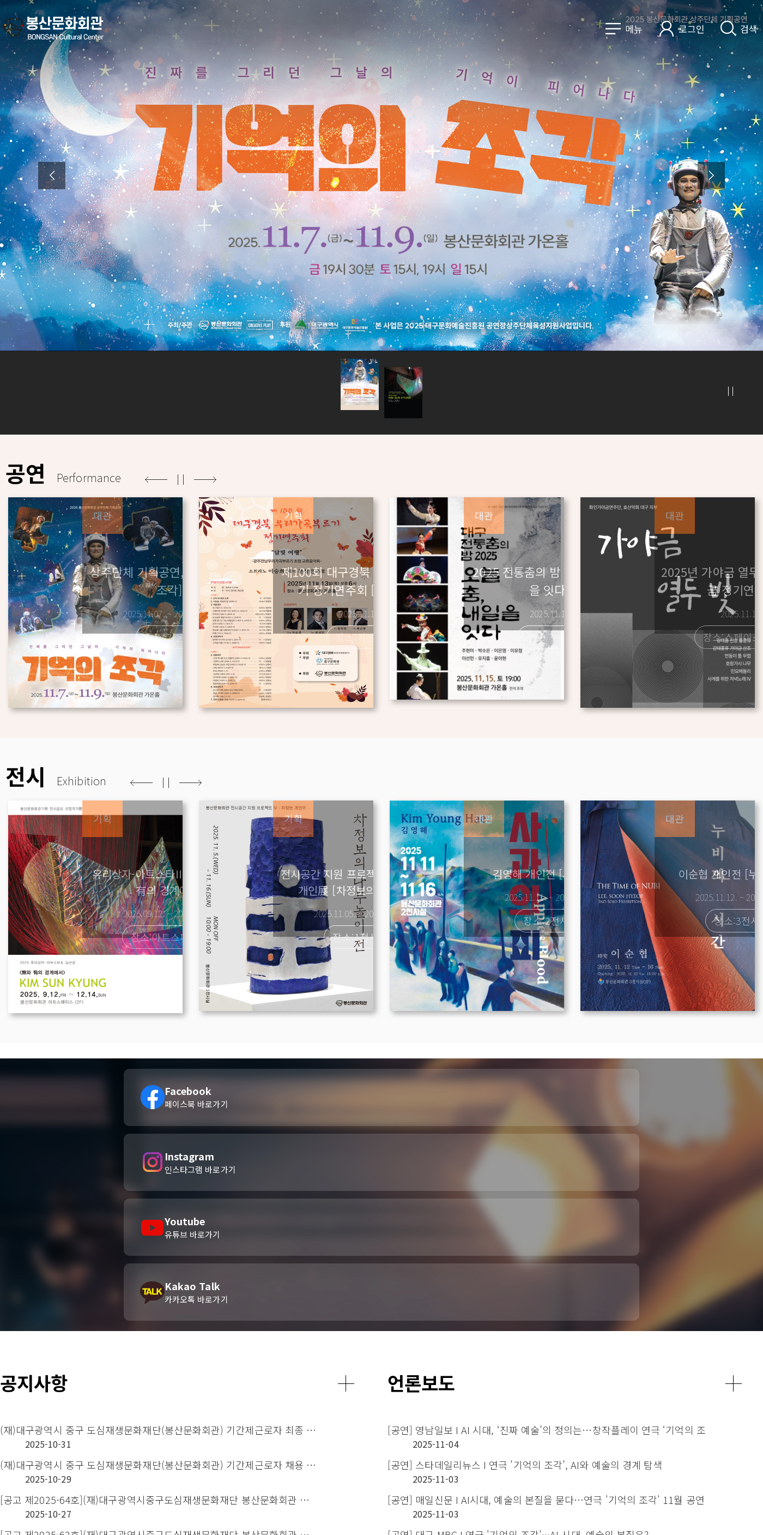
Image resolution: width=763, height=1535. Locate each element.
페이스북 (696, 1513)
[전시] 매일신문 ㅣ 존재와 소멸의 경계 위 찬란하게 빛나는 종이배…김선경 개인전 (521, 1369)
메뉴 (634, 28)
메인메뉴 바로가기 (0, 0)
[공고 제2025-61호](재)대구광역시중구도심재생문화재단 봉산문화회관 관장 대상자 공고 (133, 1347)
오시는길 (671, 1513)
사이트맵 (542, 1506)
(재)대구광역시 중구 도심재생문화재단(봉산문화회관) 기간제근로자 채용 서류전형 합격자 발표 (133, 1260)
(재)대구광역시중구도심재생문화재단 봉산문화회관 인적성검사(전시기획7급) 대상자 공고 (133, 1369)
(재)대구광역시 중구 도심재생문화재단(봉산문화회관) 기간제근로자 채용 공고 (133, 1326)
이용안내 (542, 1459)
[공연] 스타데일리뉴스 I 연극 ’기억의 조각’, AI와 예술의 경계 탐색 (521, 1260)
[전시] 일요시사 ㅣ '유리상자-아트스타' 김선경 (484, 1326)
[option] (381, 217)
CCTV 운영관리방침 (562, 1490)
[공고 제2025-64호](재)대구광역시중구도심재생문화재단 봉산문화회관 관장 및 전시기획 (133, 1282)
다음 (205, 479)
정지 (730, 391)
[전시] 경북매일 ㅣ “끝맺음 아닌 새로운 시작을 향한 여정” (508, 1347)
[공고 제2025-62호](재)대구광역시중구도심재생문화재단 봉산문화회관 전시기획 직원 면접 (133, 1304)
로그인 (692, 28)
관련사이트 (689, 1446)
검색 (749, 28)
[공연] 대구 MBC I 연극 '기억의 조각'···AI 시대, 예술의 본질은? (518, 1304)
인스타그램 (721, 1513)
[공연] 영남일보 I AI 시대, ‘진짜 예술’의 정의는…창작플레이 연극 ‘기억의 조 (521, 1238)
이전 (156, 479)
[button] (360, 391)
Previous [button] (51, 175)
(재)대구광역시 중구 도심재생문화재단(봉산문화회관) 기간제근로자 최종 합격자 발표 (133, 1238)
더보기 (346, 1192)
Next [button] (711, 175)
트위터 (745, 1513)
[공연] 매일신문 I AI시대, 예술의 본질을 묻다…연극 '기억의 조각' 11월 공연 (521, 1282)
